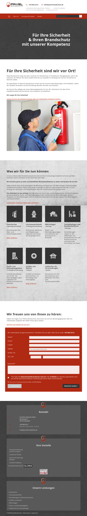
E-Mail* (10, 345)
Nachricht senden (71, 386)
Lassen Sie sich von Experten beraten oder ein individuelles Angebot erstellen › (34, 99)
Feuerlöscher (13, 492)
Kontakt (40, 16)
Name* (10, 337)
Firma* (10, 341)
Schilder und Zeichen (15, 500)
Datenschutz (26, 513)
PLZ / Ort (11, 357)
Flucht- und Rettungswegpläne (18, 506)
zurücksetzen (14, 386)
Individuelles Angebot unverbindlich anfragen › (23, 203)
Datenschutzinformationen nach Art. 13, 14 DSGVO (39, 377)
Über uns (15, 16)
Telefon (10, 349)
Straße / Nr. (12, 353)
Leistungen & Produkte (28, 16)
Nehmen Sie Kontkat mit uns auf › (18, 325)
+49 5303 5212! (69, 333)
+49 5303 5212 (32, 5)
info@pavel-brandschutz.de (52, 5)
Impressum (35, 513)
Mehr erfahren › (12, 238)
